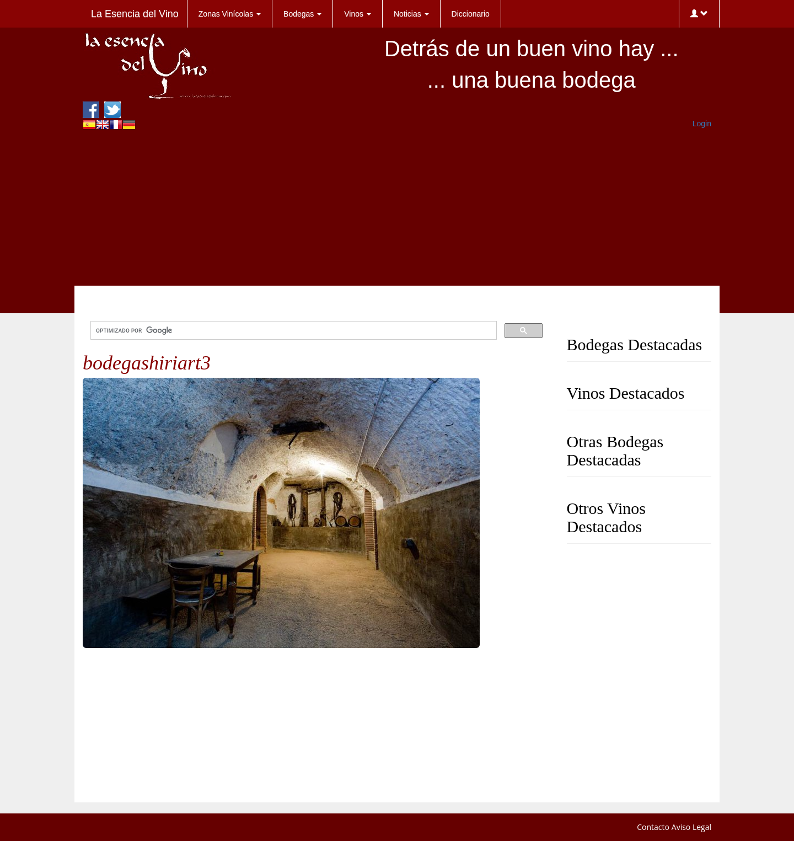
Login (702, 123)
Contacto (653, 827)
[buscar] (292, 330)
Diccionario (471, 13)
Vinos (357, 13)
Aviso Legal (691, 827)
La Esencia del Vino (135, 13)
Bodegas (302, 13)
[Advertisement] (397, 208)
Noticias (411, 13)
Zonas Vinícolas (229, 13)
